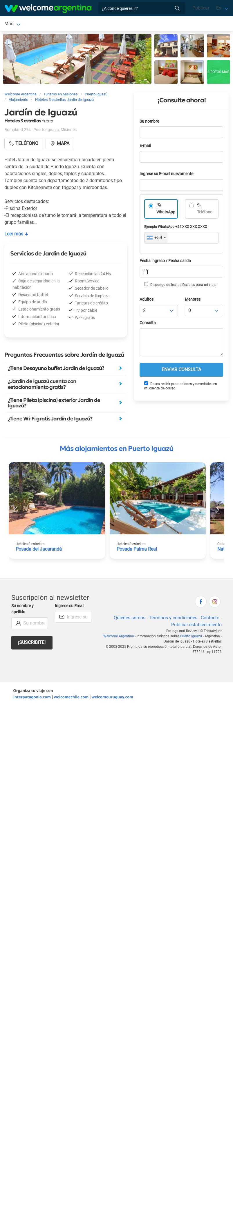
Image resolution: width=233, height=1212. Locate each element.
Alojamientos (56, 24)
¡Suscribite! (32, 643)
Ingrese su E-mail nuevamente (166, 175)
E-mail (145, 146)
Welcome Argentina (118, 637)
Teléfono (204, 213)
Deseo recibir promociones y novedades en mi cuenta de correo (180, 386)
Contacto (210, 619)
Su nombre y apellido (22, 610)
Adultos (146, 300)
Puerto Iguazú (18, 24)
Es (218, 8)
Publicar (200, 8)
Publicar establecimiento (196, 626)
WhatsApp (165, 213)
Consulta (148, 324)
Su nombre (149, 122)
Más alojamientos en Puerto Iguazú (116, 449)
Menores (193, 300)
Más (134, 24)
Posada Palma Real (137, 550)
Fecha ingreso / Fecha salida (165, 262)
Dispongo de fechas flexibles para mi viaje (180, 285)
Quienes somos (129, 619)
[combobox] (156, 238)
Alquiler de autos (106, 24)
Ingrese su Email (69, 607)
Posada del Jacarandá (39, 550)
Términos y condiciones (173, 619)
